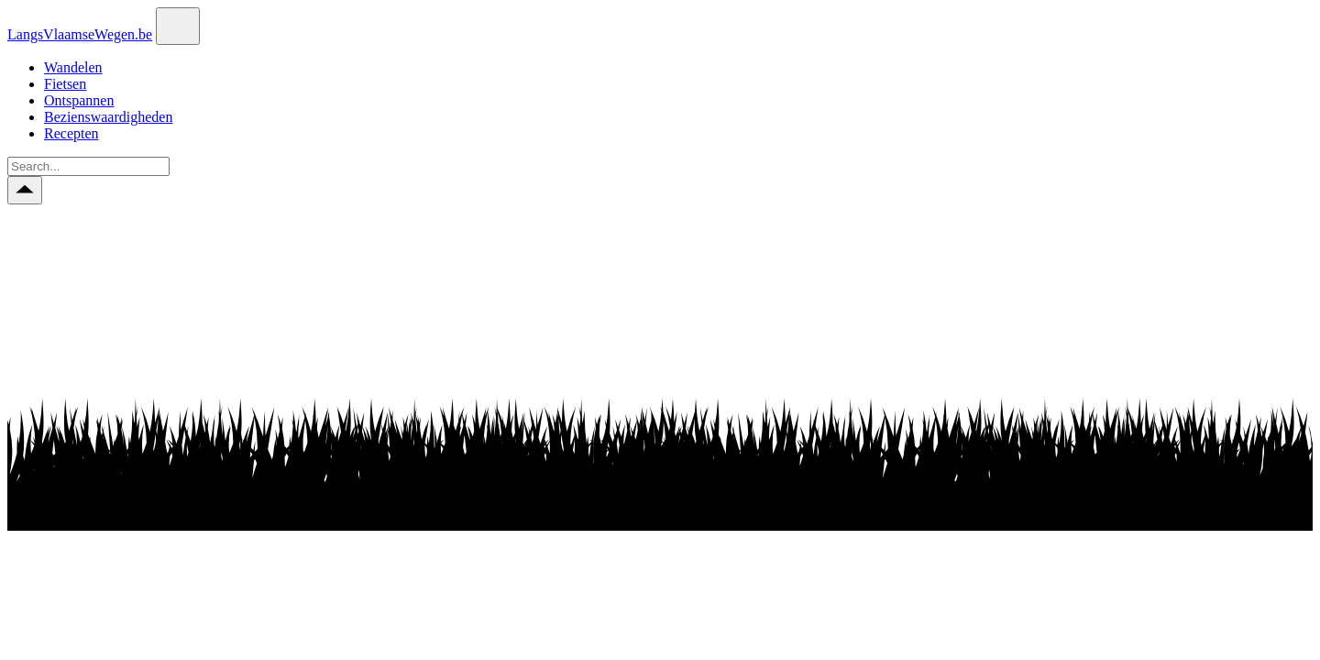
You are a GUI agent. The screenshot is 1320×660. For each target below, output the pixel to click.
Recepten (71, 133)
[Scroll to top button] (24, 190)
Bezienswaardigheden (108, 117)
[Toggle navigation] (178, 26)
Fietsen (65, 84)
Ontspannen (79, 100)
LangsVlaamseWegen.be (79, 34)
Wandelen (73, 67)
